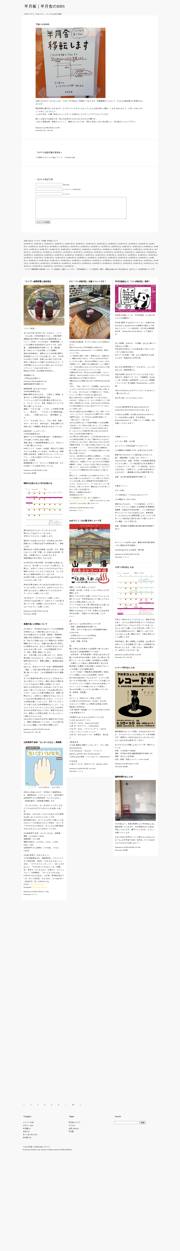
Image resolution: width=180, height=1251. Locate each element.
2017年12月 (147, 253)
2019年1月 (43, 253)
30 (73, 913)
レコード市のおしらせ (125, 672)
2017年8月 (46, 256)
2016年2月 (78, 259)
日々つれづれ (48, 130)
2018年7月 (95, 253)
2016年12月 (128, 256)
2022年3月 (142, 248)
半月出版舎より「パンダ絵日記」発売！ (90, 273)
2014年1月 (32, 265)
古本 (24, 940)
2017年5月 (76, 256)
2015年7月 (120, 259)
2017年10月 (35, 256)
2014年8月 (90, 262)
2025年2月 (47, 248)
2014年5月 (121, 262)
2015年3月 (151, 259)
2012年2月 (126, 267)
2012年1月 (136, 267)
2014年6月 (111, 262)
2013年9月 (75, 265)
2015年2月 (27, 262)
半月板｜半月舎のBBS (44, 6)
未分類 (34, 477)
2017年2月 (107, 256)
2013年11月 (54, 265)
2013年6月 (106, 265)
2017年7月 (56, 256)
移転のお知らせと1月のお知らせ (116, 273)
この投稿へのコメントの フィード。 (50, 157)
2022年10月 (101, 248)
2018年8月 (85, 253)
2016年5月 (57, 259)
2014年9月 (80, 262)
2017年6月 (66, 256)
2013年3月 (136, 265)
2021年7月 (73, 251)
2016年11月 (139, 256)
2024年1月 (57, 248)
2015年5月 (141, 259)
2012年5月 (95, 267)
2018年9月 (75, 253)
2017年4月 (87, 256)
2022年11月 (90, 248)
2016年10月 (150, 256)
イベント (80, 514)
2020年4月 (125, 251)
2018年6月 (106, 253)
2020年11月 (115, 251)
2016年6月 (47, 259)
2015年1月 (37, 262)
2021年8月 (63, 251)
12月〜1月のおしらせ (124, 571)
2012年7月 (75, 267)
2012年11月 (44, 267)
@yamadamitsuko (37, 888)
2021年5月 (94, 251)
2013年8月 (85, 265)
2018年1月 (136, 253)
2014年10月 (70, 262)
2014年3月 (142, 262)
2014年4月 (131, 262)
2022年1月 (32, 251)
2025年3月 (37, 248)
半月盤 (43, 245)
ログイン (47, 955)
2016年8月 (37, 259)
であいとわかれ (42, 24)
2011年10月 (36, 270)
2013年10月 (64, 265)
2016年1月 (88, 259)
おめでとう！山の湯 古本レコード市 (141, 273)
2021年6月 (83, 251)
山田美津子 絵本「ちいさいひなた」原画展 (43, 746)
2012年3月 (116, 267)
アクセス (37, 245)
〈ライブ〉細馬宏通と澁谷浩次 (34, 273)
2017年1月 (117, 256)
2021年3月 (104, 251)
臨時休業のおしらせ (124, 781)
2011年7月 (57, 270)
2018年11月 (54, 253)
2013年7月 (95, 265)
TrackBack (70, 157)
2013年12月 (43, 265)
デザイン (26, 934)
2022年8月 (111, 248)
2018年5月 (116, 253)
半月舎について (52, 245)
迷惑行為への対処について (35, 628)
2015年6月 (131, 259)
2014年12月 (48, 262)
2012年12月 (33, 267)
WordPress (34, 958)
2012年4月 (106, 267)
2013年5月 (116, 265)
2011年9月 (46, 270)
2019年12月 (136, 251)
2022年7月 (121, 248)
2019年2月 (32, 253)
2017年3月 (97, 256)
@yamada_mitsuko (40, 891)
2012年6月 (85, 267)
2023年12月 (68, 248)
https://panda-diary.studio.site (80, 505)
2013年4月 (126, 265)
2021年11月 (43, 251)
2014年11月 (59, 262)
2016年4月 (68, 259)
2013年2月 (146, 265)
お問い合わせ (28, 245)
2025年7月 (27, 248)
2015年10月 (110, 259)
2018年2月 (126, 253)
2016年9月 (27, 259)
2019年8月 (146, 251)
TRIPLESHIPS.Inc (66, 958)
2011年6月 (67, 270)
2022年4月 (131, 248)
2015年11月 (99, 259)
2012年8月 (64, 267)
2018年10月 (64, 253)
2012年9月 (54, 267)
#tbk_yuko (82, 452)
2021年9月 (53, 251)
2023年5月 (79, 248)
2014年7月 (101, 262)
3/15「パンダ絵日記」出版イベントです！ (61, 273)
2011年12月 (147, 267)
